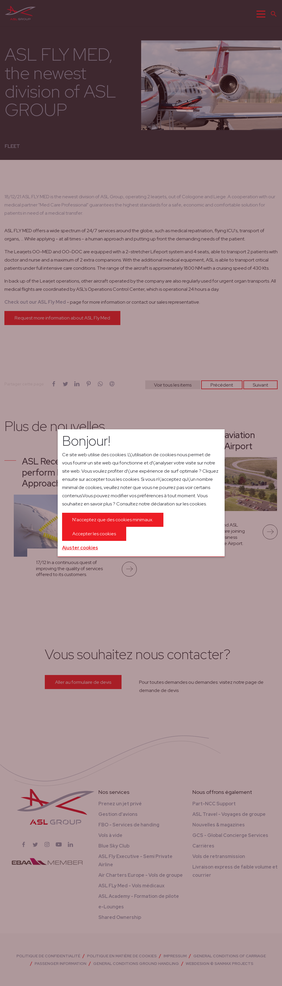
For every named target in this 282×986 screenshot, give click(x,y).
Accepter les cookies (94, 534)
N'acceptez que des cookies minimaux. (112, 520)
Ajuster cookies (80, 548)
